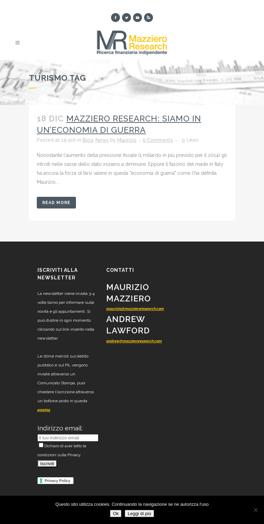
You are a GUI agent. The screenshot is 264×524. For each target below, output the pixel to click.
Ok (116, 513)
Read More (56, 202)
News (102, 140)
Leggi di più (139, 513)
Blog (87, 140)
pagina (43, 410)
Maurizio (126, 140)
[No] (255, 509)
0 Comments (158, 140)
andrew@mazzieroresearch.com (134, 341)
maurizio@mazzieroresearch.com (135, 309)
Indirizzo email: (59, 428)
